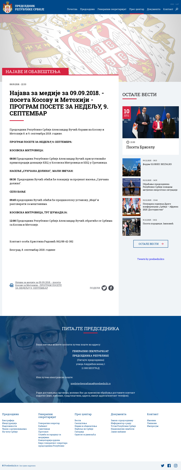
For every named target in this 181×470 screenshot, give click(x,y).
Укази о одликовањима (14, 429)
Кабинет (42, 426)
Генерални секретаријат (112, 9)
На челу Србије (10, 431)
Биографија (8, 420)
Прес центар (136, 9)
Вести (78, 420)
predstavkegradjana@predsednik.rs (91, 383)
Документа (153, 9)
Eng (172, 4)
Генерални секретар (49, 423)
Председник (87, 9)
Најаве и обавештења (86, 426)
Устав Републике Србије (123, 426)
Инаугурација (9, 423)
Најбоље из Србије (84, 429)
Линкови (152, 423)
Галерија (79, 431)
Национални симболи (122, 429)
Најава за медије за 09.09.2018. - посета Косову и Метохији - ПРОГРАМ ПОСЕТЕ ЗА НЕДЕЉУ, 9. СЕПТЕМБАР (38, 285)
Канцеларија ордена (49, 440)
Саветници (44, 429)
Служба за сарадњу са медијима (49, 436)
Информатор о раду (121, 423)
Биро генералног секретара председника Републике (52, 444)
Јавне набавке (118, 431)
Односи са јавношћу (85, 434)
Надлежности (9, 426)
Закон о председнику (122, 420)
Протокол (43, 431)
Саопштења (81, 423)
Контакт (168, 9)
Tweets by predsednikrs (150, 259)
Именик (151, 420)
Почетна (72, 9)
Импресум (153, 426)
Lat (177, 4)
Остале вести (149, 244)
